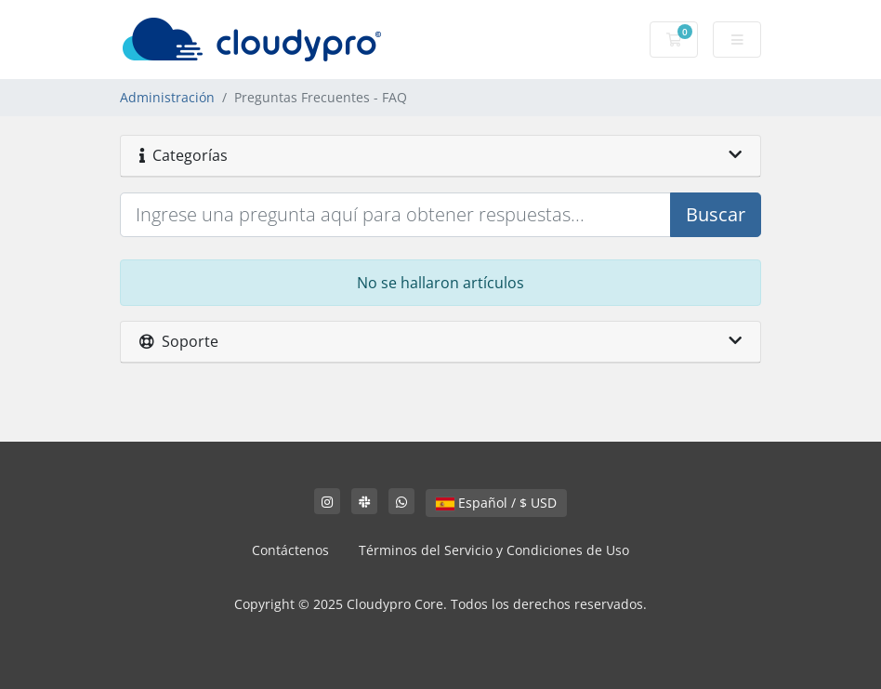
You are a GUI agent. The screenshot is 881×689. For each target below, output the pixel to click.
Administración (167, 97)
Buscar (715, 214)
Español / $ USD (496, 502)
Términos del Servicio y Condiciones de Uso (494, 550)
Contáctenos (290, 550)
